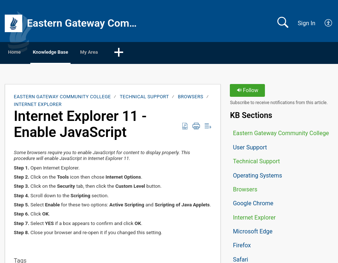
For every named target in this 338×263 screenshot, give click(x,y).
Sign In (306, 23)
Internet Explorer (38, 105)
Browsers (191, 98)
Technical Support (144, 98)
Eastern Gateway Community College (62, 98)
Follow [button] (247, 92)
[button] (328, 23)
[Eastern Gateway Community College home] (13, 23)
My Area (138, 53)
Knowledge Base (80, 53)
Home (25, 53)
